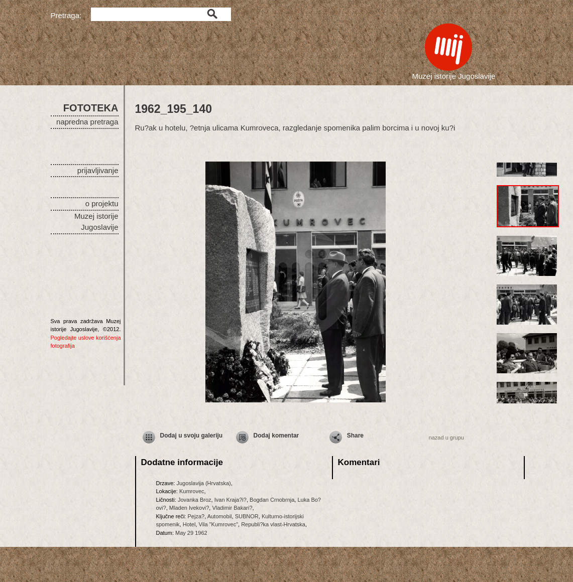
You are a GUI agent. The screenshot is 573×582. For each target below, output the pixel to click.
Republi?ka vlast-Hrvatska (273, 524)
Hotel (189, 524)
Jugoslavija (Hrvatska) (203, 483)
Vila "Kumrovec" (219, 524)
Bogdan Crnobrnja (272, 500)
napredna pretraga (87, 121)
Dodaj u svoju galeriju (191, 435)
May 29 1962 (191, 533)
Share (355, 435)
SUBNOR (247, 516)
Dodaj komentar (276, 435)
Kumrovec (191, 491)
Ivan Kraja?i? (230, 500)
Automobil (219, 516)
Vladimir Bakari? (232, 508)
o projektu (102, 203)
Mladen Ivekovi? (189, 508)
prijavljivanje (98, 170)
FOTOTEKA (91, 107)
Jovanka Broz (194, 500)
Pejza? (195, 516)
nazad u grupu (446, 437)
